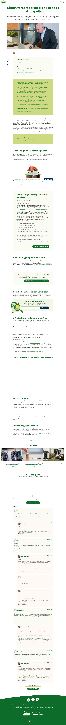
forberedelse (31, 440)
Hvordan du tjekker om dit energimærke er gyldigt (28, 64)
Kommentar (15, 479)
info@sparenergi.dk (22, 601)
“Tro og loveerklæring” (35, 343)
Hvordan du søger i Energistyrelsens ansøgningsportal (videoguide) (31, 70)
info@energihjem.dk (37, 714)
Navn (14, 494)
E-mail (35, 494)
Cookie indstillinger (34, 721)
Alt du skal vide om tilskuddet (40, 246)
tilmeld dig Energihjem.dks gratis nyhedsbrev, (27, 138)
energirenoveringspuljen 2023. (24, 111)
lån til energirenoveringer (41, 209)
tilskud (36, 440)
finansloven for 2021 (37, 433)
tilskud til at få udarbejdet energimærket (43, 264)
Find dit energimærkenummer (23, 66)
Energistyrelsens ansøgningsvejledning (34, 351)
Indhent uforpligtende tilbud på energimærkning (36, 280)
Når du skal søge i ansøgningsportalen (25, 72)
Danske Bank (22, 209)
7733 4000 (36, 712)
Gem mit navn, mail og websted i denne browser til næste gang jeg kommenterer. (29, 499)
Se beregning (48, 179)
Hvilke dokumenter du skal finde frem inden (26, 68)
